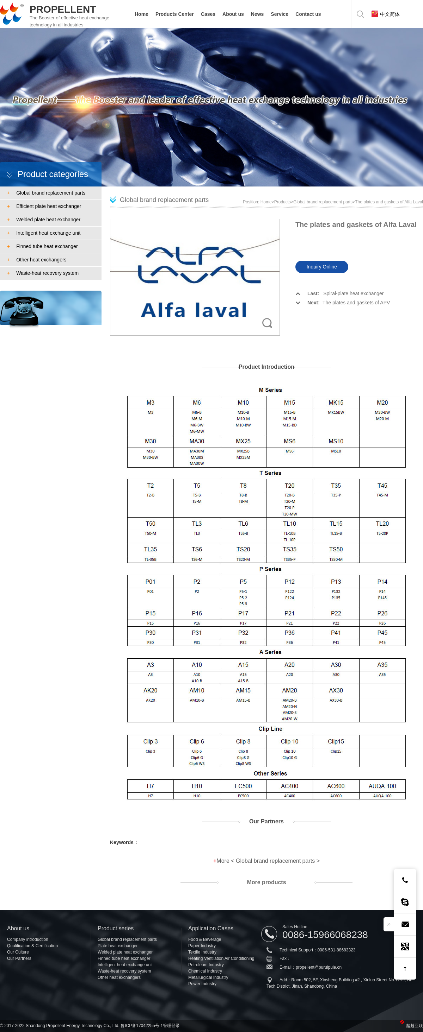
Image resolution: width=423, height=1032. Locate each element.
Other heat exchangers (37, 259)
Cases (208, 14)
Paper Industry (202, 945)
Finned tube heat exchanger (42, 246)
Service (279, 14)
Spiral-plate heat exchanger (339, 293)
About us (233, 14)
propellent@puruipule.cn (319, 967)
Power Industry (202, 983)
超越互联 (414, 1025)
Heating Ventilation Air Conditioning (221, 958)
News (257, 14)
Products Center (174, 14)
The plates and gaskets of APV (342, 302)
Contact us (308, 14)
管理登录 (171, 1025)
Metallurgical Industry (208, 977)
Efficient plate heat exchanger (44, 206)
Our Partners (19, 958)
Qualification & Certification (32, 945)
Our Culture (18, 952)
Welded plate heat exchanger (43, 219)
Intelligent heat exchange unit (43, 233)
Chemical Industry (205, 971)
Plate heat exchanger (117, 945)
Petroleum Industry (206, 964)
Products (282, 202)
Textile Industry (202, 952)
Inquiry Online (322, 267)
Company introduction (27, 939)
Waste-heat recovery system (43, 273)
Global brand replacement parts (46, 193)
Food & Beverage (204, 939)
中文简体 (386, 14)
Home (141, 14)
